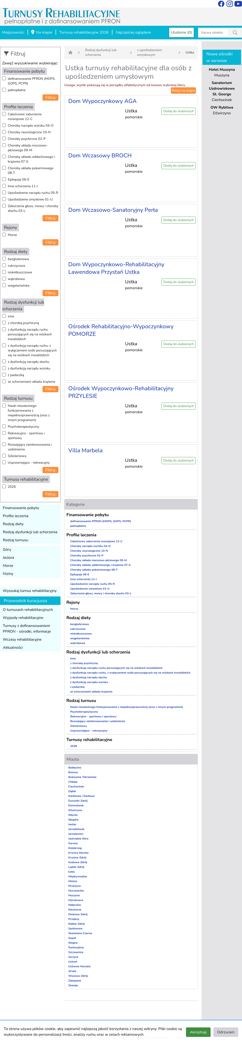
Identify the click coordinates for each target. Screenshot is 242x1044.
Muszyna (74, 895)
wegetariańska (19, 285)
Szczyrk (73, 957)
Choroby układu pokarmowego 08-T (30, 170)
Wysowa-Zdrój (78, 976)
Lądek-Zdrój (76, 867)
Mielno (72, 881)
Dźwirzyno (75, 810)
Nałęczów (74, 905)
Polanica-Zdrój (77, 914)
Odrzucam (225, 1032)
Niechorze (74, 909)
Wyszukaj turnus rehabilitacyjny (30, 590)
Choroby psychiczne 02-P (27, 139)
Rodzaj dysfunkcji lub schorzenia (30, 532)
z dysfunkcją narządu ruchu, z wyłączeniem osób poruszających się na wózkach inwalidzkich (32, 350)
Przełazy (73, 919)
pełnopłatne (17, 90)
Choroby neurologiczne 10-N (29, 132)
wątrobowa (16, 279)
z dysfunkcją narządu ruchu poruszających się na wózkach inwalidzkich (30, 334)
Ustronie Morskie (79, 966)
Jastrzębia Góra (78, 838)
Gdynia (73, 815)
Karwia (73, 843)
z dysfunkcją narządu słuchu (28, 362)
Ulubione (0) (181, 32)
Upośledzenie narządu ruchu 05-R (33, 193)
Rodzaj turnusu (15, 540)
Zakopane (74, 980)
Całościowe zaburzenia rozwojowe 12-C (25, 116)
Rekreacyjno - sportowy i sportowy (26, 435)
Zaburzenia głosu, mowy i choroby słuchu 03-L (33, 208)
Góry (7, 549)
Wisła (72, 971)
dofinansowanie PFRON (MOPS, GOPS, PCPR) (31, 81)
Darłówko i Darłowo (81, 796)
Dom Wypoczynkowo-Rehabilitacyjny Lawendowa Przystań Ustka (116, 268)
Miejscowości (13, 32)
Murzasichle (76, 891)
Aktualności (13, 647)
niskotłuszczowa (20, 272)
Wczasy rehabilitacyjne (22, 639)
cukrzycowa (16, 265)
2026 (12, 486)
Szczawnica (75, 952)
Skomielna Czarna (80, 933)
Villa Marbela (85, 450)
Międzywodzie (77, 876)
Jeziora (8, 557)
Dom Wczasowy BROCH (100, 155)
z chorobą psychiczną (23, 323)
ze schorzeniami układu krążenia (31, 381)
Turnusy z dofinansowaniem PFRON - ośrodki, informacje (27, 628)
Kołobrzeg (75, 848)
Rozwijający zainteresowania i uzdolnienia (30, 447)
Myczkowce (75, 900)
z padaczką (16, 375)
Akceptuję (198, 1032)
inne (11, 316)
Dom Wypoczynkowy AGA (102, 101)
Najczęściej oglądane (133, 32)
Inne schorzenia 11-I (23, 186)
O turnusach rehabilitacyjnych (28, 609)
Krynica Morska (78, 853)
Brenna (73, 772)
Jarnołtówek (76, 829)
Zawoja (73, 985)
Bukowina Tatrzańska (82, 777)
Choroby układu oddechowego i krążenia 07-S (31, 159)
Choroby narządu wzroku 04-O (30, 125)
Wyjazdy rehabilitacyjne (23, 617)
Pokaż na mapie (183, 90)
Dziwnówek (76, 805)
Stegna (73, 943)
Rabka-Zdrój (76, 924)
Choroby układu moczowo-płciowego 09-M (28, 147)
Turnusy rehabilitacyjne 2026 (83, 32)
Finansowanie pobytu (21, 508)
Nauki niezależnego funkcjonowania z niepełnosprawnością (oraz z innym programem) (29, 413)
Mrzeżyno (74, 886)
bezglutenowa (18, 259)
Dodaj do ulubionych (178, 111)
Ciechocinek (76, 786)
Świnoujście (76, 947)
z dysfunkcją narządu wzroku (29, 368)
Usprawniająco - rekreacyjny (29, 462)
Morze (12, 235)
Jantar (72, 824)
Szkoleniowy (17, 456)
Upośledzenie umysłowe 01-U (30, 199)
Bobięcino (74, 767)
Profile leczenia (15, 516)
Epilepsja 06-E (18, 179)
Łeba (71, 872)
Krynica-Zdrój (77, 857)
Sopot (72, 938)
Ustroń (72, 962)
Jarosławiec (75, 834)
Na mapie (41, 33)
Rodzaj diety (13, 524)
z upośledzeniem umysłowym (149, 52)
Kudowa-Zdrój (77, 862)
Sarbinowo (75, 928)
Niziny (8, 573)
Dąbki (72, 791)
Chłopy (73, 782)
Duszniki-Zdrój (77, 801)
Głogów (73, 820)
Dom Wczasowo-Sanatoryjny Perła (113, 210)
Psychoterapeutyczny (23, 426)
